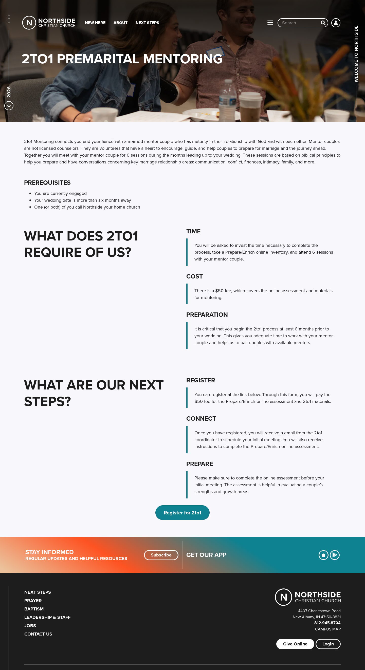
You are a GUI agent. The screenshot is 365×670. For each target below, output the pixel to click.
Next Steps (147, 23)
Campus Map (328, 629)
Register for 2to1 (182, 512)
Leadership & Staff (47, 617)
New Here (95, 23)
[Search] (323, 23)
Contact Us (38, 634)
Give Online (295, 644)
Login (328, 644)
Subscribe (161, 555)
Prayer (33, 600)
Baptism (34, 609)
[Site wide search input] (298, 23)
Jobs (30, 625)
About (120, 23)
